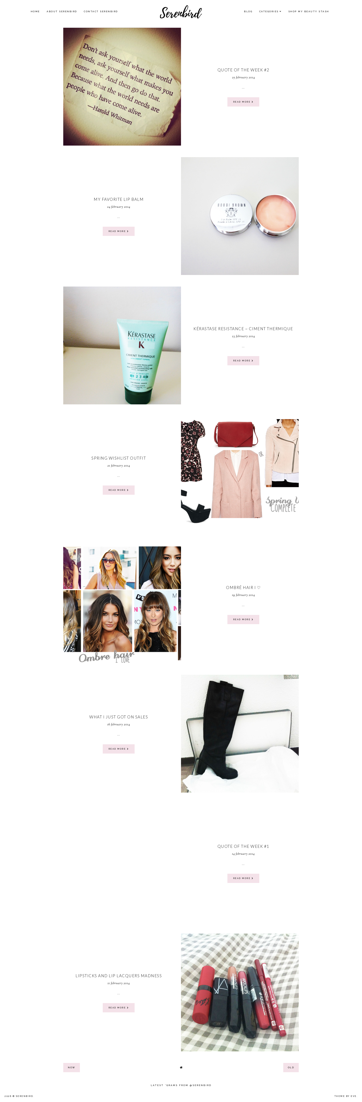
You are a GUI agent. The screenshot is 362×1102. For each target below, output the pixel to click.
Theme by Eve (346, 1096)
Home (35, 11)
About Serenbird (62, 11)
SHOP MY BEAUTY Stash (308, 11)
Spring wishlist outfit (118, 458)
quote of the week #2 (243, 69)
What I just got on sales (118, 716)
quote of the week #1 (243, 846)
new (71, 1067)
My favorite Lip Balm (119, 199)
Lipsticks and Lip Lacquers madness (118, 975)
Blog (248, 11)
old (291, 1067)
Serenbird (24, 1096)
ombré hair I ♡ (243, 587)
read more (243, 102)
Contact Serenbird (101, 11)
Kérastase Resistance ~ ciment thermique (243, 328)
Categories (269, 11)
